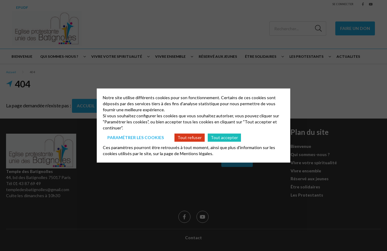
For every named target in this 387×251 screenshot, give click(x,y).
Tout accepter (224, 137)
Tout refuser (189, 137)
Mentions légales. (196, 153)
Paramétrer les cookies (135, 137)
